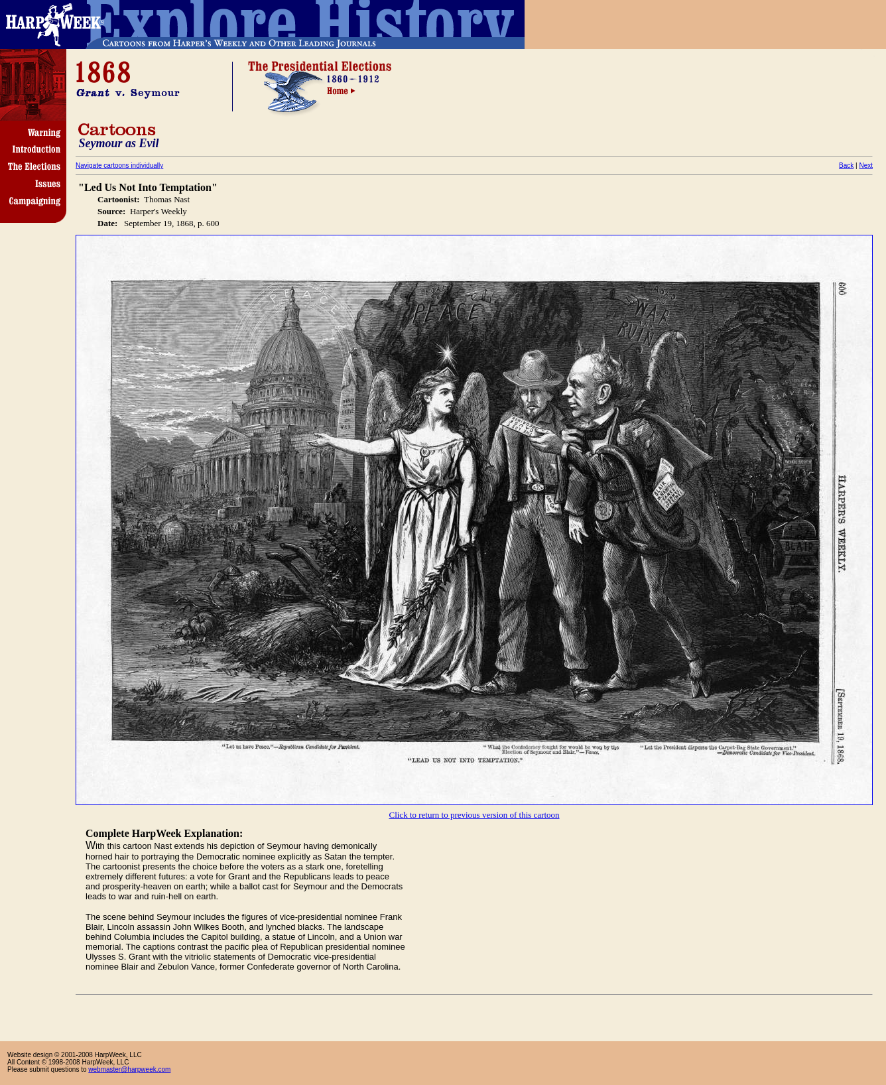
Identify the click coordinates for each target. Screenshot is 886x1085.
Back (846, 165)
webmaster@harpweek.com (129, 1069)
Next (866, 165)
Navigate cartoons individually (119, 165)
